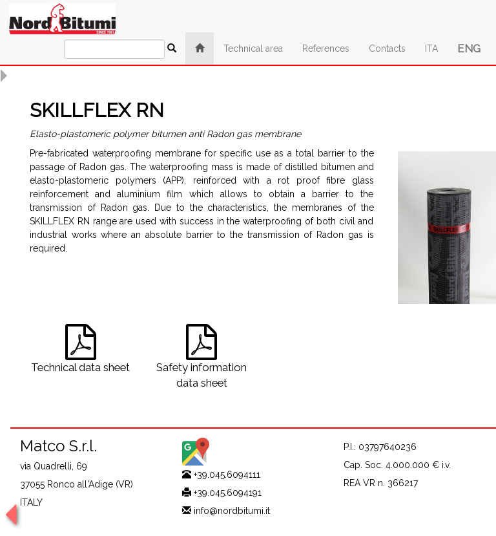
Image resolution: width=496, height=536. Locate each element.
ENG (468, 48)
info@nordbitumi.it (232, 511)
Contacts (387, 48)
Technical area (253, 48)
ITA (431, 48)
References (325, 48)
